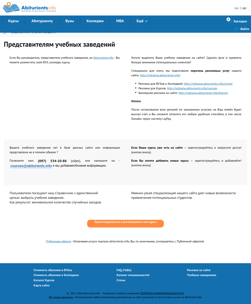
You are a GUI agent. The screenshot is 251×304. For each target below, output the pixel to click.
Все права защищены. (61, 297)
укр (237, 8)
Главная (5, 32)
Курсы (13, 20)
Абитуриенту (42, 20)
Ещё (140, 20)
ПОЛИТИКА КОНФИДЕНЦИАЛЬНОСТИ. (162, 293)
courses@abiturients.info (31, 166)
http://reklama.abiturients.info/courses (192, 88)
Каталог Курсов (44, 280)
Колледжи (95, 20)
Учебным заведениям (201, 275)
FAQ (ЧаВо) (123, 270)
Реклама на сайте (199, 270)
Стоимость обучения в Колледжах (56, 275)
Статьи (120, 280)
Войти (244, 21)
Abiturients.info (103, 57)
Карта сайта (41, 285)
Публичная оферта (58, 241)
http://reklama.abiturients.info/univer (208, 84)
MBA (120, 20)
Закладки (220, 21)
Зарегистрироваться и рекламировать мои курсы (125, 222)
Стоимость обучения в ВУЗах (53, 270)
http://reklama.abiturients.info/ (160, 75)
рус (244, 8)
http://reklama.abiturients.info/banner (203, 93)
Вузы (70, 20)
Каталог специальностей (132, 275)
